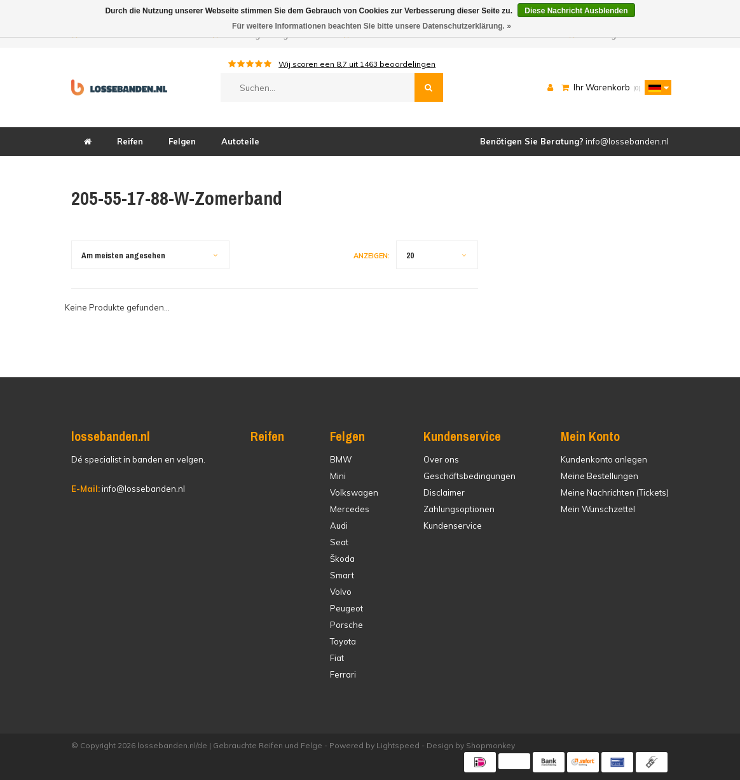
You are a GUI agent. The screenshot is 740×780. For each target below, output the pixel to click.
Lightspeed (398, 745)
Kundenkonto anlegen (604, 459)
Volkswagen (354, 492)
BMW (341, 459)
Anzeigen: (371, 255)
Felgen (182, 141)
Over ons (441, 459)
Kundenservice (452, 525)
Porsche (346, 625)
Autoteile (240, 141)
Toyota (343, 641)
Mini (338, 476)
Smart (342, 575)
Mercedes (349, 509)
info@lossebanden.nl (128, 489)
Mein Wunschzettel (598, 509)
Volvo (341, 592)
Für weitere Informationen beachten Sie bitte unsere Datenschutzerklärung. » (371, 26)
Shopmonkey (490, 745)
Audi (339, 525)
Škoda (342, 559)
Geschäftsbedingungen (469, 476)
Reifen (130, 141)
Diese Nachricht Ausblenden (575, 10)
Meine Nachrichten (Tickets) (615, 492)
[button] (654, 87)
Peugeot (346, 608)
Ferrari (343, 674)
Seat (339, 542)
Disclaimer (444, 492)
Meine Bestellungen (599, 476)
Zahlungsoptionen (459, 509)
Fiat (337, 658)
